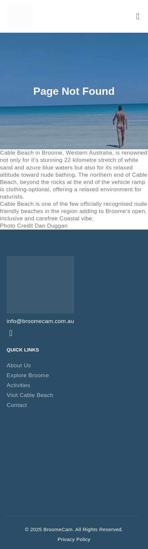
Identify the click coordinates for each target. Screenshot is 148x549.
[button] (137, 16)
